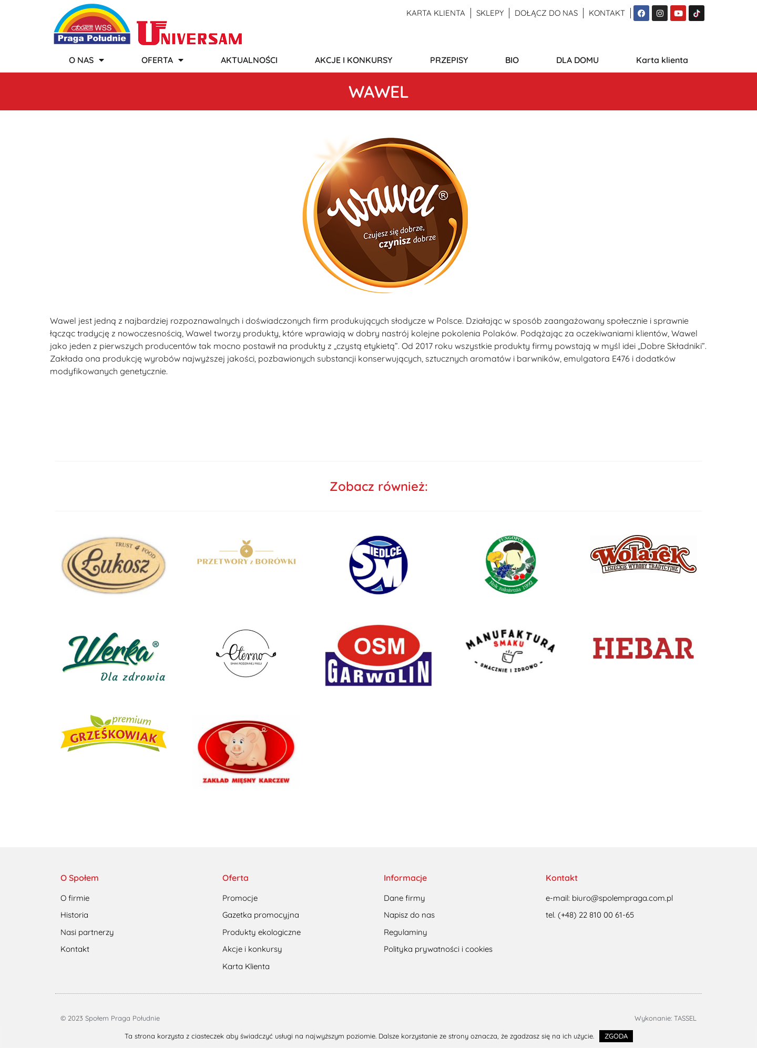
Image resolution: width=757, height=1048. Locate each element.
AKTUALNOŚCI (249, 60)
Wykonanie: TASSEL (666, 1018)
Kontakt (607, 13)
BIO (512, 60)
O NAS (86, 59)
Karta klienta (435, 13)
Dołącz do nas (546, 13)
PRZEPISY (449, 60)
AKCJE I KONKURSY (353, 60)
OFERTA (162, 59)
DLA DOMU (577, 60)
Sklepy (490, 13)
